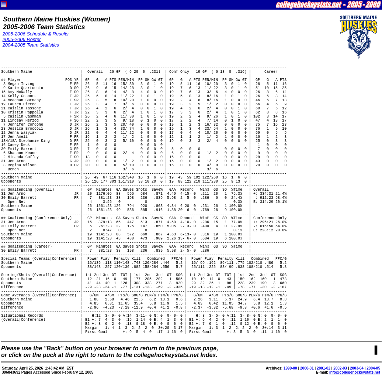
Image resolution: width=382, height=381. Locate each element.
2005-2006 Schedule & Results (36, 34)
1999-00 (290, 368)
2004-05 (373, 368)
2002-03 (340, 368)
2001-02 (323, 368)
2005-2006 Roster (22, 39)
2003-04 (357, 368)
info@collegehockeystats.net (354, 372)
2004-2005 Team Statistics (31, 45)
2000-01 (307, 368)
